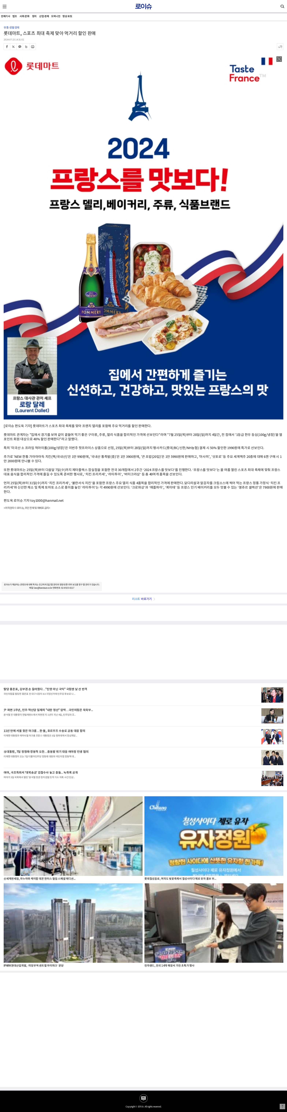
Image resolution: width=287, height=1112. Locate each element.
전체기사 (5, 16)
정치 (34, 16)
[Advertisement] (143, 549)
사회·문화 (24, 16)
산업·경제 (44, 16)
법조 (14, 16)
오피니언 (55, 16)
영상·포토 (67, 16)
